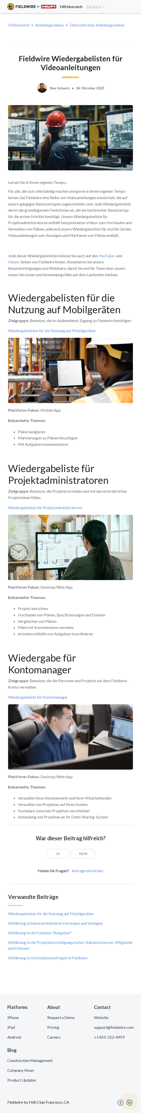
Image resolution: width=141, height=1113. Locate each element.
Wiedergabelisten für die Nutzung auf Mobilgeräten (51, 330)
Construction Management (30, 1060)
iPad (11, 1027)
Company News (20, 1070)
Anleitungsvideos (49, 25)
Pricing (53, 1027)
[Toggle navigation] (131, 6)
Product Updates (21, 1080)
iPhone (13, 1017)
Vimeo (13, 261)
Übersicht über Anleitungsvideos (97, 25)
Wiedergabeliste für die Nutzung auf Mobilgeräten (51, 913)
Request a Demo (61, 1017)
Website (101, 1017)
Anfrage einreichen (87, 870)
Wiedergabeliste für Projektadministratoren (45, 507)
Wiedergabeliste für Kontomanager (38, 697)
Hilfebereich (18, 25)
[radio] (58, 854)
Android (14, 1037)
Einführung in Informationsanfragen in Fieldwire (47, 957)
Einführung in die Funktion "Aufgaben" (40, 932)
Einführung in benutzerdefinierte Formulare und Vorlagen (55, 923)
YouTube (106, 255)
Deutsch (95, 6)
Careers (53, 1037)
